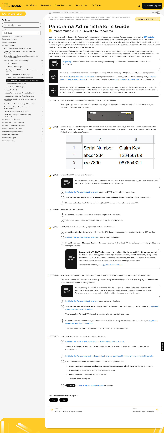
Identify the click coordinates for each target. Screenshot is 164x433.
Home (51, 17)
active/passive (118, 79)
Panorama (59, 17)
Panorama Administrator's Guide (77, 17)
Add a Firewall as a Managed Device (17, 48)
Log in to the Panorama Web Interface (81, 192)
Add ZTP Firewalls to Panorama (18, 74)
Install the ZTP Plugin (14, 67)
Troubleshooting (8, 141)
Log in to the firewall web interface (80, 341)
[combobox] (21, 25)
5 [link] (108, 90)
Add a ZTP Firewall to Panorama (20, 77)
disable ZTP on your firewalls (81, 77)
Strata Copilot (152, 5)
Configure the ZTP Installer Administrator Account (21, 70)
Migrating (67, 62)
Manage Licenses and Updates (13, 125)
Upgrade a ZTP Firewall (112, 265)
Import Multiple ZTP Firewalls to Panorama (23, 80)
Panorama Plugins (9, 137)
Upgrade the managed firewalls (90, 385)
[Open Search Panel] (139, 6)
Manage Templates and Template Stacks (19, 93)
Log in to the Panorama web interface (81, 356)
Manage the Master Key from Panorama (19, 96)
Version (5, 30)
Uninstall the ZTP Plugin (15, 87)
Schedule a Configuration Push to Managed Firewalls (20, 99)
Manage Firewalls (8, 45)
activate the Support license (112, 341)
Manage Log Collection (10, 119)
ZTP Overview (11, 63)
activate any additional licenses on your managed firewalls (127, 356)
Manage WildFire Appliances (13, 122)
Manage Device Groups (13, 90)
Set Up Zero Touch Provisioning (16, 60)
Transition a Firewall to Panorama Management (16, 107)
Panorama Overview (10, 39)
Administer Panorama (10, 134)
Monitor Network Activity (12, 128)
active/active (133, 79)
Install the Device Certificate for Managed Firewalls (19, 52)
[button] (162, 346)
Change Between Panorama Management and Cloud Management (21, 56)
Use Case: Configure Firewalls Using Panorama (17, 115)
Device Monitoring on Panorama (16, 111)
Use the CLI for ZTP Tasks (16, 84)
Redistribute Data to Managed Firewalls (19, 104)
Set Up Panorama (9, 42)
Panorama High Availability (12, 131)
